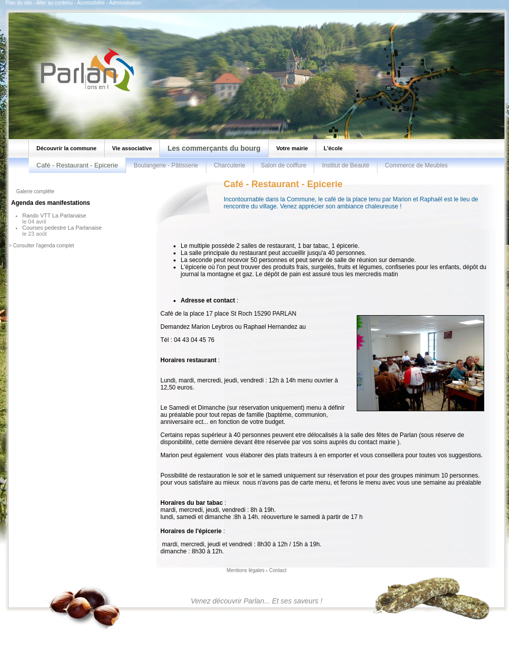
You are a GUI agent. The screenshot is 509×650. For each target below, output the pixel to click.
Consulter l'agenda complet (43, 245)
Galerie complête (35, 191)
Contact (277, 570)
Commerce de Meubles (416, 165)
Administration (125, 3)
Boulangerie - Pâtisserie (166, 165)
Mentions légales (246, 570)
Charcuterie (229, 165)
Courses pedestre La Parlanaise (62, 228)
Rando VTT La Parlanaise (54, 215)
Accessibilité (91, 3)
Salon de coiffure (284, 165)
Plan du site (19, 3)
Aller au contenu (54, 3)
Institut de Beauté (345, 165)
